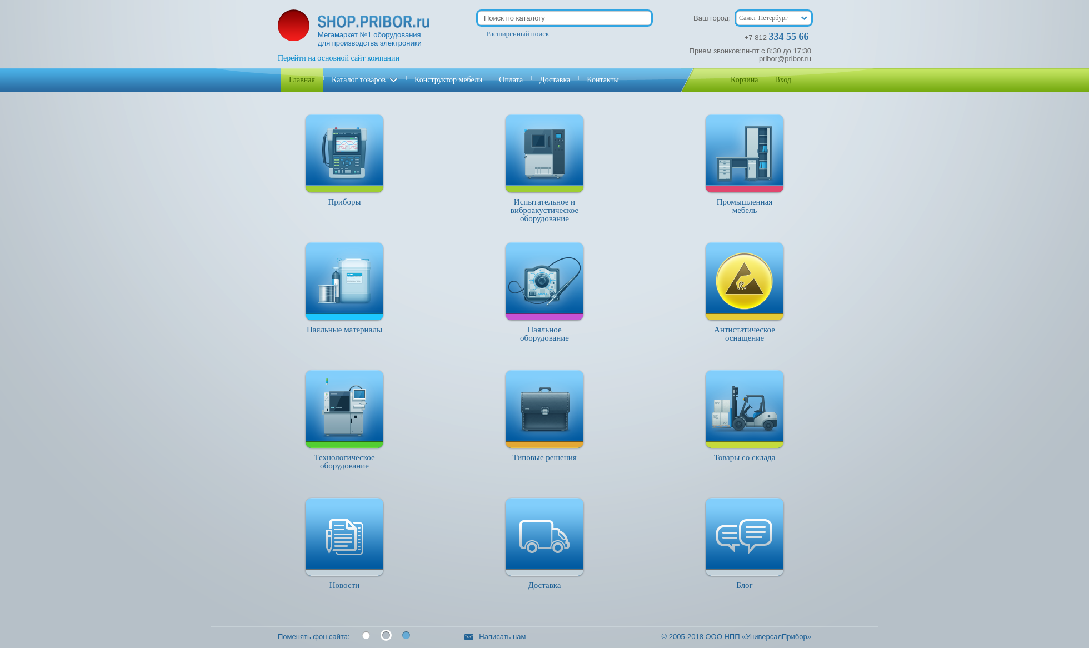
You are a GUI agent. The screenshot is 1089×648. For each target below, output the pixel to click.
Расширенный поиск (517, 33)
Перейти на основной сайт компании (338, 58)
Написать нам (495, 636)
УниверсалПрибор (776, 636)
